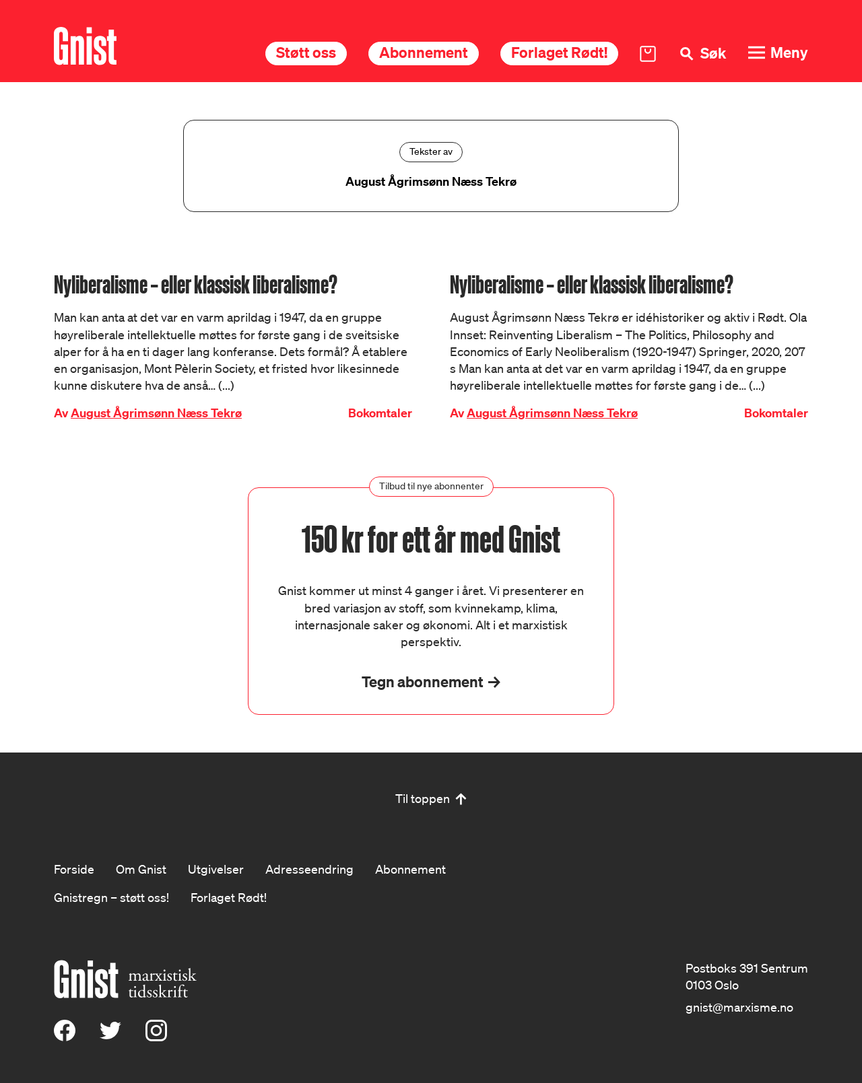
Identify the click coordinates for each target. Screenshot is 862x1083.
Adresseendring (309, 869)
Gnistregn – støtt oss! (111, 897)
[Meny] (778, 53)
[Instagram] (156, 1036)
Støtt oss (306, 52)
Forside (74, 869)
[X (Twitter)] (110, 1036)
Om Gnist (141, 869)
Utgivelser (216, 869)
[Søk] (701, 53)
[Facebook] (64, 1036)
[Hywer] (85, 46)
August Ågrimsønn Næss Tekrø (156, 413)
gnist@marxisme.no (739, 1007)
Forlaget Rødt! (559, 52)
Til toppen (422, 798)
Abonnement (423, 52)
